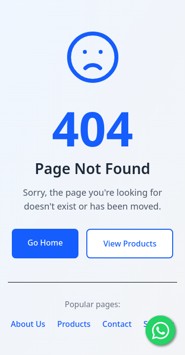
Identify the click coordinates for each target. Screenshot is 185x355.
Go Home (45, 242)
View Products (129, 243)
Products (74, 324)
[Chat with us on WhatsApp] (160, 330)
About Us (28, 324)
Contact (117, 324)
